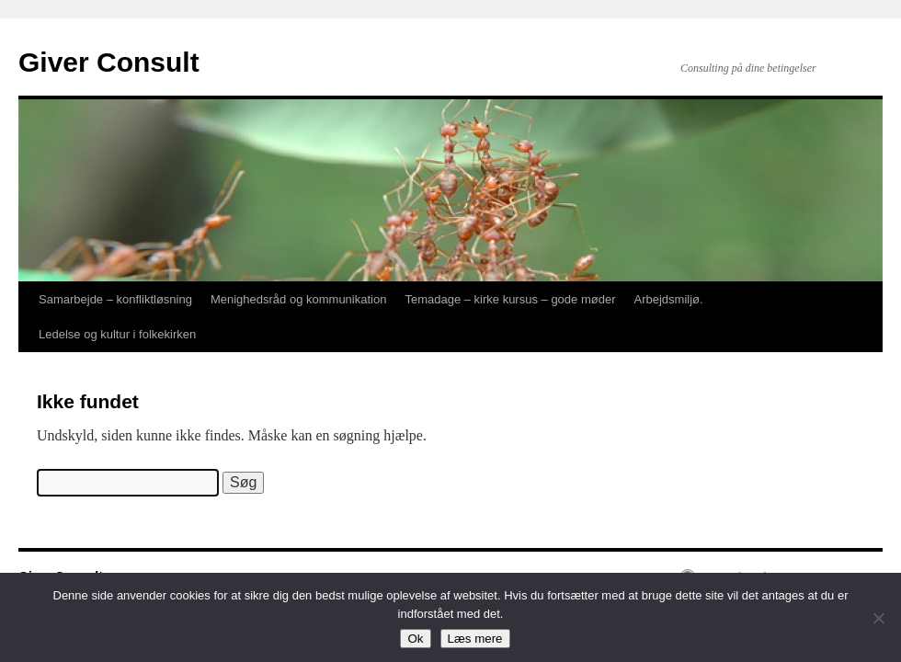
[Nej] (878, 618)
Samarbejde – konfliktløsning (115, 299)
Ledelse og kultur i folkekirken (117, 334)
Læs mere (475, 638)
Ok (415, 638)
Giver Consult (109, 62)
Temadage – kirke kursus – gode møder (510, 299)
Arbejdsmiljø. (667, 299)
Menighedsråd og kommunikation (299, 299)
